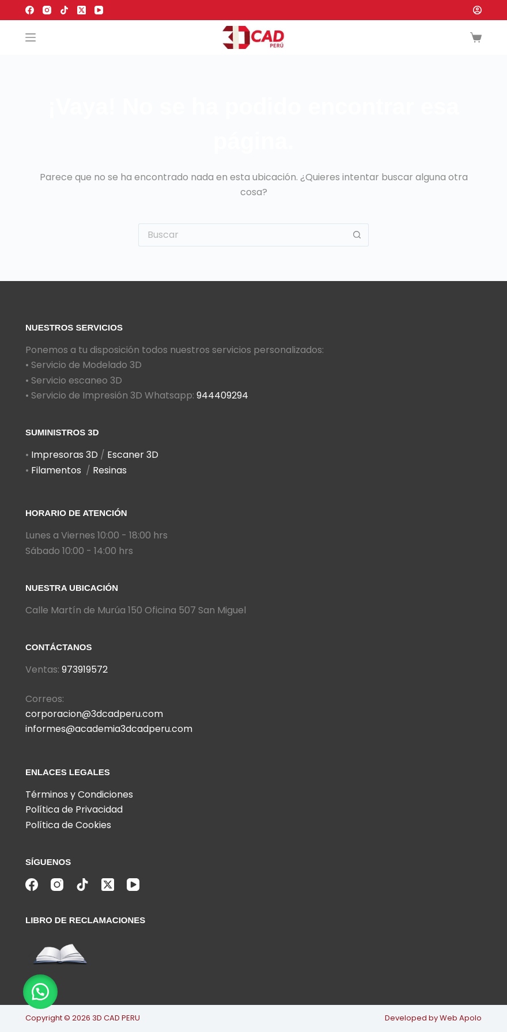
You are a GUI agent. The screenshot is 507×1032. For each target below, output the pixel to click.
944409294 (222, 395)
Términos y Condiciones (79, 794)
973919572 (85, 669)
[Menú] (30, 37)
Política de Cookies (68, 825)
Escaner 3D (132, 454)
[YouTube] (98, 10)
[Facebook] (29, 10)
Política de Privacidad (74, 809)
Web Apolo (461, 1017)
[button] (40, 991)
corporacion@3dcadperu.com (94, 713)
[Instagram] (47, 10)
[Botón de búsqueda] (357, 234)
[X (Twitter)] (81, 10)
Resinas (110, 470)
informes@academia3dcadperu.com (108, 728)
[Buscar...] (242, 234)
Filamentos (56, 470)
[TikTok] (64, 10)
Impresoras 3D (64, 454)
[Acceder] (477, 10)
